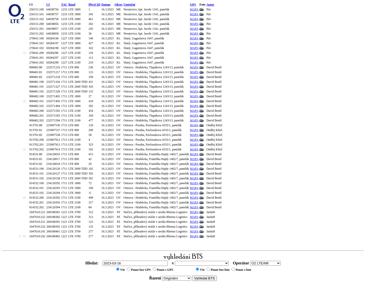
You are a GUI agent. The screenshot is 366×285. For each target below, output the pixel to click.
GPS (193, 4)
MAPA (194, 9)
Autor (210, 4)
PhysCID (94, 4)
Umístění (129, 4)
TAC (64, 4)
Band (71, 4)
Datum (105, 4)
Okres (119, 4)
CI (48, 4)
